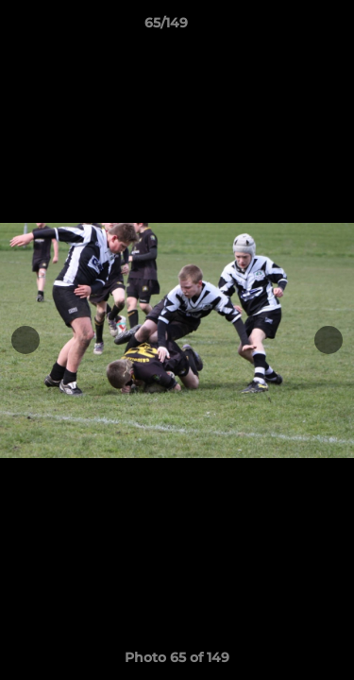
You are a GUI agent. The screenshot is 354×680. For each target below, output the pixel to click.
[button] (286, 27)
